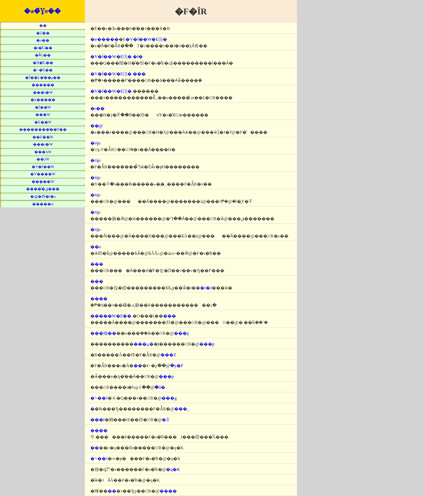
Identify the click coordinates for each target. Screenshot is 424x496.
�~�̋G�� (43, 70)
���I (97, 419)
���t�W (43, 93)
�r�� (97, 108)
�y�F (176, 365)
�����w (43, 204)
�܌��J (99, 398)
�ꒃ (166, 419)
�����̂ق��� (42, 189)
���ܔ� (144, 344)
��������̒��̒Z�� (43, 130)
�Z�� (43, 33)
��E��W (42, 137)
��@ (96, 125)
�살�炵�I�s (43, 197)
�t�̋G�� (43, 48)
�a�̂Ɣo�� (42, 10)
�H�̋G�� (43, 63)
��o (95, 246)
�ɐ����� (43, 100)
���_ (181, 409)
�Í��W (43, 107)
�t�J (206, 288)
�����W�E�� (111, 316)
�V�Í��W (43, 167)
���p (181, 333)
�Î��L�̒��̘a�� (43, 78)
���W (42, 115)
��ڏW (43, 159)
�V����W (42, 174)
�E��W (42, 122)
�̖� (43, 26)
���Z (168, 355)
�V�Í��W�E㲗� (146, 39)
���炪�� (103, 333)
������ (43, 85)
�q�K (173, 469)
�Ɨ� (138, 56)
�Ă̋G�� (43, 55)
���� (99, 298)
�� (138, 365)
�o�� (42, 40)
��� (139, 74)
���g (169, 398)
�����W (43, 182)
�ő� (159, 387)
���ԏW (43, 152)
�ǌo (95, 143)
